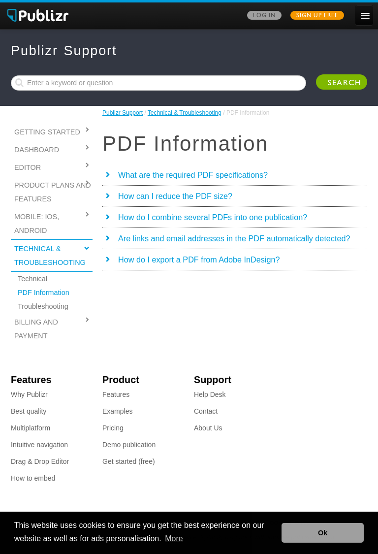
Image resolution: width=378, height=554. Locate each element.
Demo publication (129, 445)
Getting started (47, 132)
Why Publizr (29, 394)
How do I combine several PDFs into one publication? (212, 217)
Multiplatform (30, 428)
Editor (27, 167)
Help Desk (210, 394)
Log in (264, 16)
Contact (206, 411)
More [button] (174, 538)
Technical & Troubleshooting (184, 112)
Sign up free (317, 16)
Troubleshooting (43, 306)
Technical (32, 279)
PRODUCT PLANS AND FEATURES (52, 192)
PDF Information (43, 292)
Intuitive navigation (39, 445)
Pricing (113, 428)
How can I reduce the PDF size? (175, 196)
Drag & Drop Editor (40, 461)
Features (115, 394)
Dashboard (36, 150)
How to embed (33, 478)
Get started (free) (128, 461)
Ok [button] (322, 533)
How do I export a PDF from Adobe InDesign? (199, 259)
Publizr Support (122, 112)
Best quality (28, 411)
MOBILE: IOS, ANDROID (36, 223)
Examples (117, 411)
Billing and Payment (36, 329)
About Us (208, 428)
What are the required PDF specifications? (193, 174)
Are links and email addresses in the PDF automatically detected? (234, 238)
